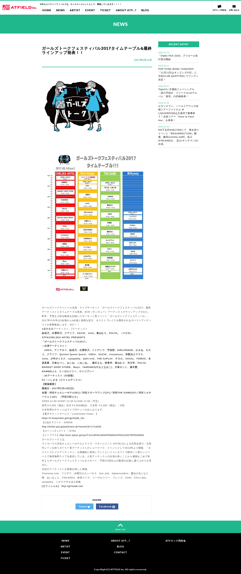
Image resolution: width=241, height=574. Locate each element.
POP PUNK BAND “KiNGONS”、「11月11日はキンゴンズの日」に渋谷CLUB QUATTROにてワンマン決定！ (178, 72)
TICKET (105, 10)
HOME (46, 10)
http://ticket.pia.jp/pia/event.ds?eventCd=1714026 (71, 426)
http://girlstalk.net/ (71, 486)
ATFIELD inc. (118, 569)
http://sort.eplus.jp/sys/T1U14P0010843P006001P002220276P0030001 (101, 435)
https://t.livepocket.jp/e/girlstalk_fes (63, 418)
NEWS (60, 10)
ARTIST (75, 10)
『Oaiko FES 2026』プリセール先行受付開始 (178, 56)
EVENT (90, 10)
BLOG (145, 10)
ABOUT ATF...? (126, 10)
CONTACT (120, 552)
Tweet (84, 506)
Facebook (107, 506)
